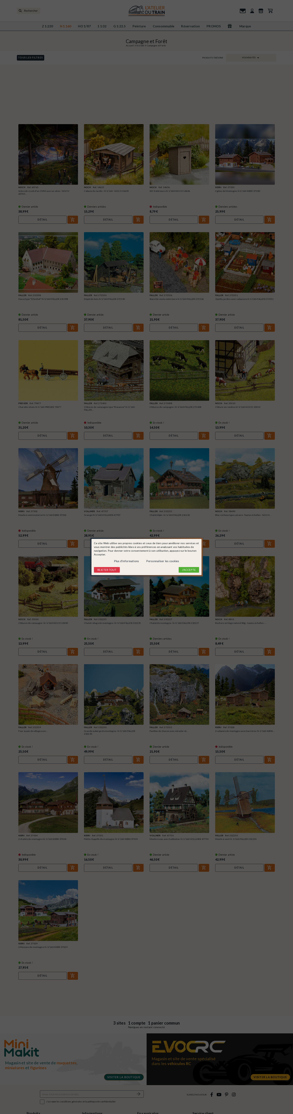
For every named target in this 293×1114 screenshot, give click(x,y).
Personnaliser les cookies (162, 561)
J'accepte (189, 569)
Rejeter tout (106, 569)
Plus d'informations (126, 561)
